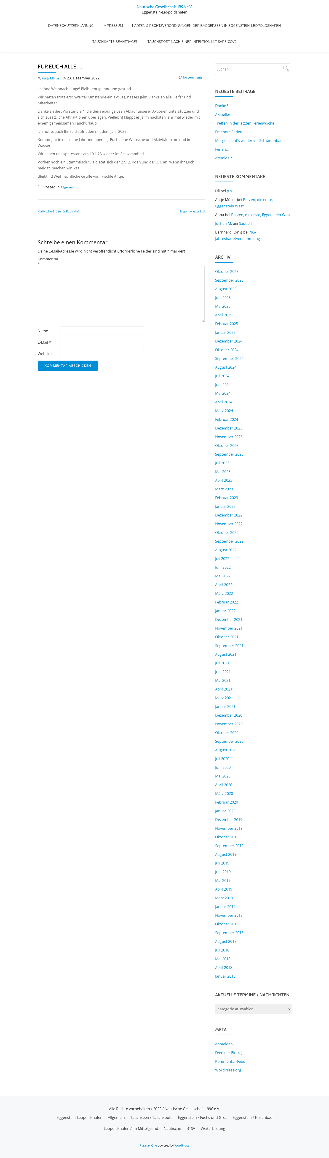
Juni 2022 (223, 548)
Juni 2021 (223, 652)
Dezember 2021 (228, 600)
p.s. (230, 171)
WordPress (181, 1145)
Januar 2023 (225, 487)
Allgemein (69, 167)
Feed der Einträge (230, 1033)
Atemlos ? (223, 138)
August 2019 (225, 835)
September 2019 (229, 826)
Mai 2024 (222, 374)
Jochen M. (223, 204)
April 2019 (223, 870)
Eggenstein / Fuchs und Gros (202, 1117)
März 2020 (224, 774)
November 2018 (229, 896)
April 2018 (223, 948)
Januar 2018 (225, 957)
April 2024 (223, 382)
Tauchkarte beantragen (118, 27)
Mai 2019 (222, 861)
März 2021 (224, 678)
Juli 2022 (222, 539)
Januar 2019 (225, 887)
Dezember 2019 (228, 800)
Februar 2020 (226, 783)
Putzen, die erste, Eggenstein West (261, 195)
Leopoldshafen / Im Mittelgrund (131, 1128)
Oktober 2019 (226, 817)
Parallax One (149, 1145)
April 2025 (223, 295)
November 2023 (229, 417)
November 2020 (229, 704)
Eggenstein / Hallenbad (253, 1117)
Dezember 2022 (228, 495)
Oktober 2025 (226, 252)
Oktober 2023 (226, 426)
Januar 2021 (225, 687)
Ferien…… (223, 130)
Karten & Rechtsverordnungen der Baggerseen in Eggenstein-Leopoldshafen (201, 21)
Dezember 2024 (228, 321)
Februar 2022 (226, 582)
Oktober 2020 (226, 713)
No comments (187, 59)
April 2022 (223, 565)
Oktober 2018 (226, 904)
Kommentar (48, 242)
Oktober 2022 (226, 513)
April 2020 (223, 765)
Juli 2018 (222, 930)
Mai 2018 (222, 939)
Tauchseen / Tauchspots (151, 1117)
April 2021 (223, 669)
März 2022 (224, 574)
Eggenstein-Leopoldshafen (79, 1117)
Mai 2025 (222, 287)
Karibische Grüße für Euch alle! (58, 192)
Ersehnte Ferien (228, 112)
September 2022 (229, 522)
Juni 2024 (223, 365)
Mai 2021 (222, 661)
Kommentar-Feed (230, 1042)
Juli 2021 (222, 643)
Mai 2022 (222, 556)
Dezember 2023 (228, 408)
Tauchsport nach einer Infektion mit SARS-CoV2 (189, 27)
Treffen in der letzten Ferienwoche (244, 103)
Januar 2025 (225, 313)
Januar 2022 (225, 591)
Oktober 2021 (226, 617)
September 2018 (229, 913)
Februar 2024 (226, 400)
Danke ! (221, 86)
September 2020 (229, 722)
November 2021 (229, 609)
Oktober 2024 (226, 330)
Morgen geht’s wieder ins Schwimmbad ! (249, 121)
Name (44, 311)
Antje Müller (52, 58)
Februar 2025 (226, 304)
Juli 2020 (222, 739)
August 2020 (225, 730)
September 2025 (229, 261)
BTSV (191, 1128)
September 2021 (229, 626)
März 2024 (224, 391)
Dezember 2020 (228, 696)
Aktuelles (223, 95)
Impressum (113, 21)
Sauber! (245, 204)
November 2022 (229, 504)
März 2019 (224, 878)
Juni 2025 (223, 278)
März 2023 (224, 469)
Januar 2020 (225, 791)
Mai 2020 (222, 756)
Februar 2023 (226, 478)
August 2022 (225, 530)
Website (45, 334)
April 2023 (223, 461)
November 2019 (229, 809)
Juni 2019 (223, 852)
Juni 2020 (223, 748)
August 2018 (225, 922)
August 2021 (225, 635)
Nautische (172, 1128)
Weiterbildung (213, 1128)
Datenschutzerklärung (75, 21)
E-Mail (44, 323)
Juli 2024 (222, 356)
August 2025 (225, 269)
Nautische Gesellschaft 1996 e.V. (164, 6)
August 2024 (225, 348)
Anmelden (224, 1024)
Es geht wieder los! (192, 192)
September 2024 (229, 339)
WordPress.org (228, 1050)
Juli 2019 (222, 843)
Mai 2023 (222, 452)
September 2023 (229, 435)
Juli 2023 (222, 443)
